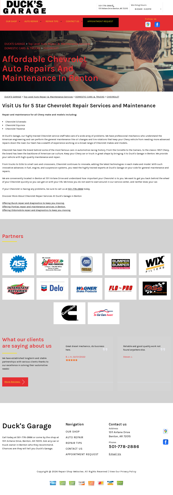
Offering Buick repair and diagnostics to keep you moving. (33, 203)
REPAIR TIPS (52, 21)
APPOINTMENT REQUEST (100, 21)
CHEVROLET (51, 48)
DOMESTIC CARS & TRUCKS (22, 48)
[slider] (71, 360)
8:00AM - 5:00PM (143, 9)
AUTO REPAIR (31, 21)
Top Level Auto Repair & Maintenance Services (59, 44)
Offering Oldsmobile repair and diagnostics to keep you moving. (36, 210)
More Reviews (14, 382)
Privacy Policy (128, 471)
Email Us (115, 454)
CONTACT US (72, 21)
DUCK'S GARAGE (14, 44)
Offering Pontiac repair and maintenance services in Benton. (34, 206)
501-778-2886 (105, 6)
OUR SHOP (11, 21)
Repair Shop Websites (71, 471)
